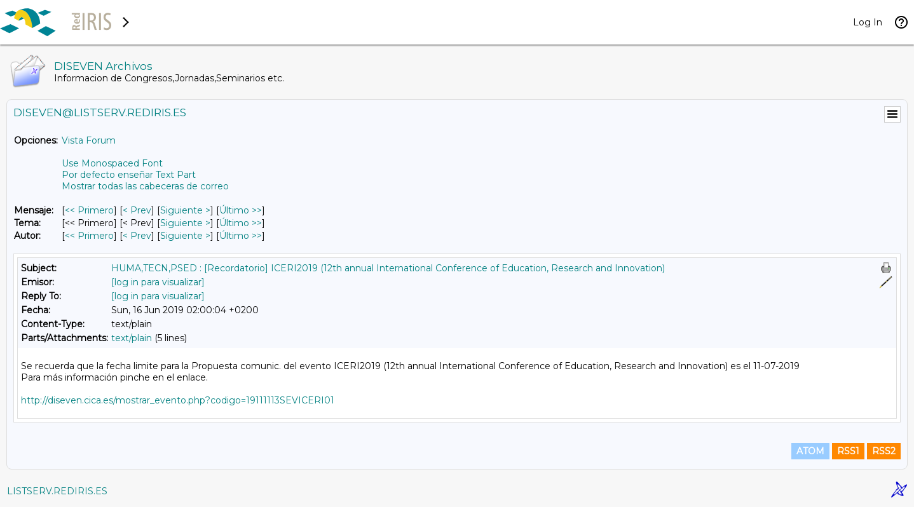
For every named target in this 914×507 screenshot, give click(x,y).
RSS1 (848, 451)
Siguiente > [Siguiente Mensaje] (185, 210)
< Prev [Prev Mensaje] (137, 210)
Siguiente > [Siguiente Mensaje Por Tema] (185, 223)
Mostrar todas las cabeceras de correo (145, 186)
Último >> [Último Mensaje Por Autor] (240, 235)
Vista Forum (89, 140)
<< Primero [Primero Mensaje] (89, 210)
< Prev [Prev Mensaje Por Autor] (137, 235)
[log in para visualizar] (158, 282)
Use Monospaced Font (112, 163)
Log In (867, 22)
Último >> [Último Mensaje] (240, 210)
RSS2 (884, 451)
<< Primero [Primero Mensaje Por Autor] (89, 235)
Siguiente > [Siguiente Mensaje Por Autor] (185, 235)
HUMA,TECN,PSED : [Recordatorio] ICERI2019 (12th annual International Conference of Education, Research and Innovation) (388, 268)
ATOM (810, 451)
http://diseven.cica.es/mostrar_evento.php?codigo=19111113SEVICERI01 (177, 400)
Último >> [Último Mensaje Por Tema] (240, 223)
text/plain (131, 338)
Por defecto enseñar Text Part (129, 174)
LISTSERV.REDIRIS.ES (57, 491)
